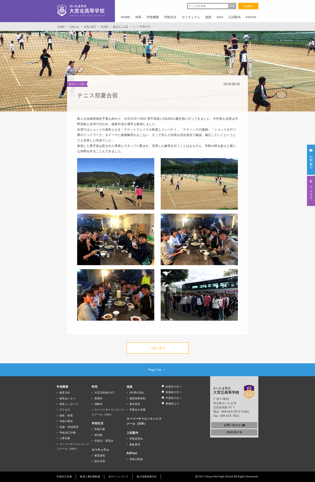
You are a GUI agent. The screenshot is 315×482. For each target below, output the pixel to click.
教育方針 (64, 392)
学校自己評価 (67, 432)
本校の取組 (136, 459)
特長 (94, 386)
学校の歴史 (66, 421)
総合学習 (99, 461)
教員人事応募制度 (90, 476)
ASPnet (132, 453)
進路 (129, 386)
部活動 (98, 435)
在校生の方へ (172, 386)
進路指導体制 (137, 398)
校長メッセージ (69, 404)
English (248, 6)
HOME (125, 17)
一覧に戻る (157, 348)
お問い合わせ (234, 425)
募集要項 (134, 444)
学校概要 (62, 386)
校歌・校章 (66, 415)
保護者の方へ (172, 392)
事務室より (170, 403)
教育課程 (99, 455)
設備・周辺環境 (69, 426)
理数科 (98, 404)
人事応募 (64, 438)
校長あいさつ (67, 398)
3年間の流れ (136, 392)
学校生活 (97, 423)
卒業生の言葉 (137, 409)
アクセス (64, 409)
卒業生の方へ (172, 398)
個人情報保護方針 (147, 476)
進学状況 (134, 404)
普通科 (98, 398)
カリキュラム (100, 449)
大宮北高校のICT (104, 392)
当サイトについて (118, 476)
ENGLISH (234, 432)
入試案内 (132, 432)
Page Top (157, 370)
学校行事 (99, 429)
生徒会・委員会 (104, 440)
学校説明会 (136, 438)
